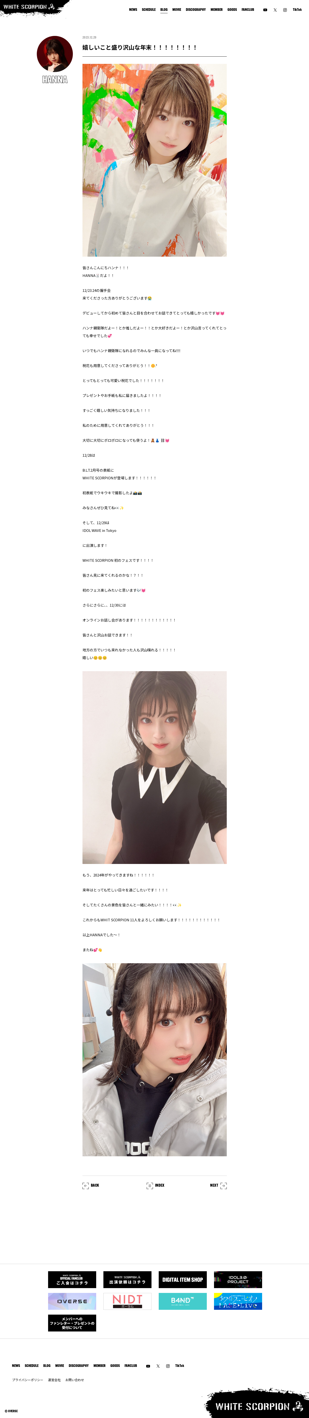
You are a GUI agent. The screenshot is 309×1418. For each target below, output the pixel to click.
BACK (90, 1186)
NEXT (218, 1186)
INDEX (155, 1186)
